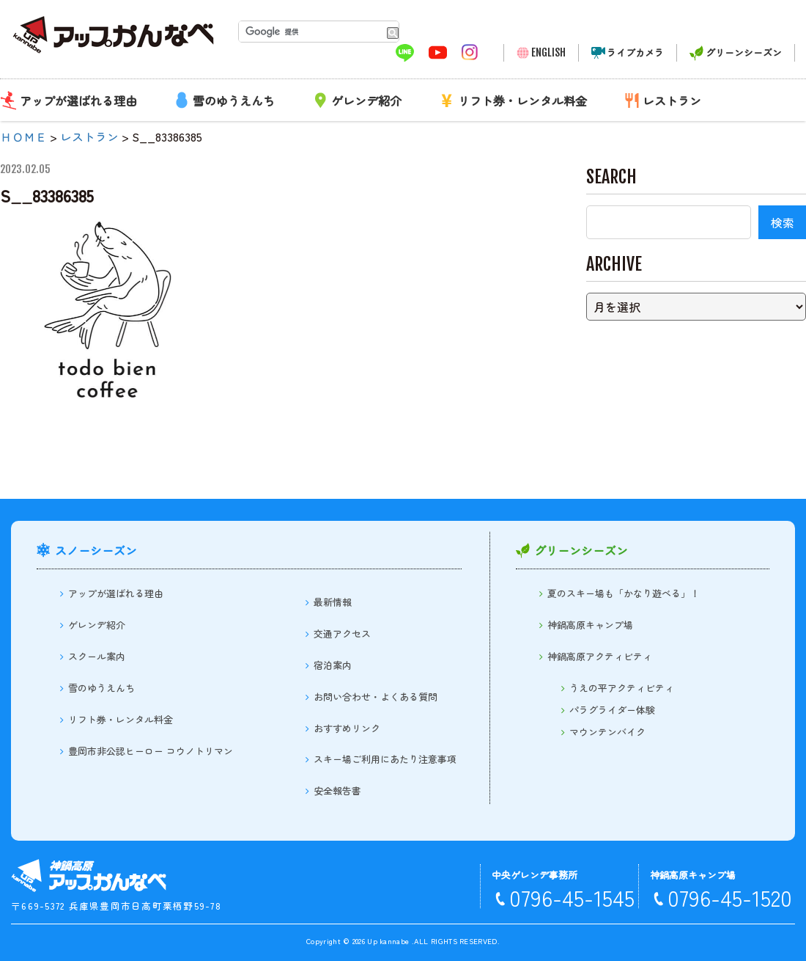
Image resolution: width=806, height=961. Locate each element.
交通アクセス (342, 633)
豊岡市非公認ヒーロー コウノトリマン (150, 751)
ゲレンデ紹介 (366, 100)
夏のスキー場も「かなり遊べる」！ (623, 593)
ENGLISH (548, 52)
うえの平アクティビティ (621, 688)
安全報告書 (337, 790)
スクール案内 (96, 656)
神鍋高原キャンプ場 (590, 625)
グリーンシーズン (744, 52)
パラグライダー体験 (612, 710)
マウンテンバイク (607, 732)
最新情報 (333, 602)
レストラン (672, 100)
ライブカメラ (635, 52)
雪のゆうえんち (234, 100)
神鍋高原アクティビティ (599, 656)
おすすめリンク (347, 728)
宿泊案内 (333, 665)
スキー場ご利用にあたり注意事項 (385, 759)
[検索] (309, 31)
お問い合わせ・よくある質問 (375, 697)
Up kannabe (388, 940)
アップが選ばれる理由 (78, 100)
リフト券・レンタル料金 (522, 100)
